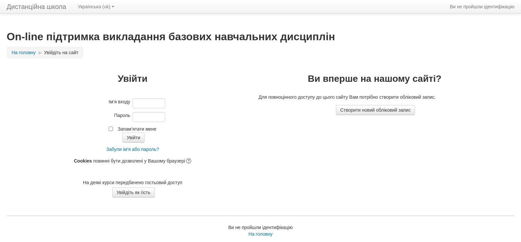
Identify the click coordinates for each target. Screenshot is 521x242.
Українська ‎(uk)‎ (96, 6)
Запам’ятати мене (137, 129)
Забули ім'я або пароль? (132, 149)
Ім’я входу (119, 101)
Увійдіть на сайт (61, 52)
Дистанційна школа (36, 6)
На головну (260, 234)
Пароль (122, 115)
